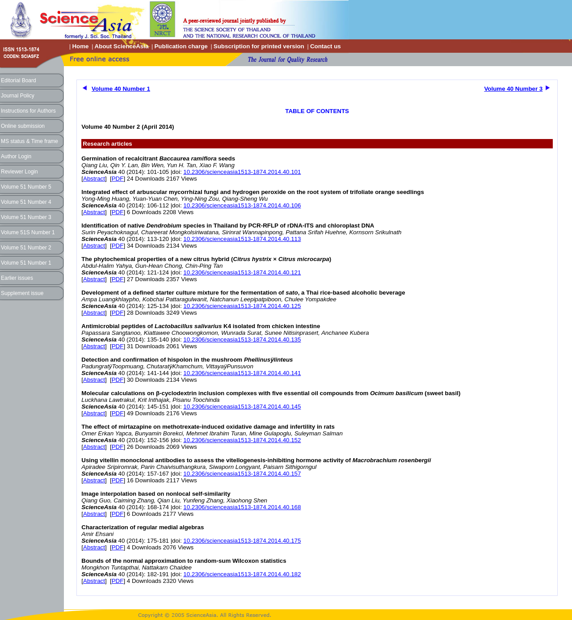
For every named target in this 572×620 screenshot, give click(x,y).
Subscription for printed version (259, 46)
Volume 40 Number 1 (121, 88)
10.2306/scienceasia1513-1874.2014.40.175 (242, 540)
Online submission (23, 126)
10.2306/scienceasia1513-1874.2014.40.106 (242, 205)
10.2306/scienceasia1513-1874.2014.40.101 (242, 172)
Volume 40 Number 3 (513, 88)
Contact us (325, 46)
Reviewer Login (19, 172)
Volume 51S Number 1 (28, 232)
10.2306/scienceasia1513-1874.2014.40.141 (242, 373)
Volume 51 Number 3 (26, 217)
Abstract (94, 178)
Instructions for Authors (28, 111)
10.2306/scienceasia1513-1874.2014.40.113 (242, 239)
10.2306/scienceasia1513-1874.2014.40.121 (242, 272)
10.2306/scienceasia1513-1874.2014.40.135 (242, 339)
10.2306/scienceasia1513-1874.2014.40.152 (242, 440)
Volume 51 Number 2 (26, 248)
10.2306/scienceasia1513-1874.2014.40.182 (242, 574)
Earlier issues (17, 278)
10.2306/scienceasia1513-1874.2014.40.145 (242, 406)
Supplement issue (22, 293)
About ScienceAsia (122, 46)
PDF (118, 178)
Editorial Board (18, 80)
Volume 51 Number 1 (26, 263)
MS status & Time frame (29, 141)
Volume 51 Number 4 (26, 202)
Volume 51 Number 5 (26, 187)
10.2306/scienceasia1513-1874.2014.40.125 (242, 306)
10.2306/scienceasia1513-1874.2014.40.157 (242, 473)
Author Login (16, 156)
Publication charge (180, 46)
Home (80, 46)
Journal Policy (17, 96)
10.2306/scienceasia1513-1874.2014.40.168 (242, 507)
